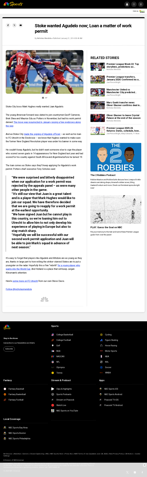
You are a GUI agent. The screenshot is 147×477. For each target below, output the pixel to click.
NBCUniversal (18, 460)
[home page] (13, 4)
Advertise (17, 454)
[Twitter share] (14, 25)
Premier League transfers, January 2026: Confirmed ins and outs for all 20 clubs (124, 78)
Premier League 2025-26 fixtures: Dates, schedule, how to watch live (123, 129)
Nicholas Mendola (44, 38)
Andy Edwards (126, 134)
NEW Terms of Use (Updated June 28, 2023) (91, 454)
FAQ (47, 454)
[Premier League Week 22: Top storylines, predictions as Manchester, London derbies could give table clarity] (97, 67)
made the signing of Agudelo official (42, 134)
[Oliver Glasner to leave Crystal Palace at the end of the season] (97, 118)
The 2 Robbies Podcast (103, 175)
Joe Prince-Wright (113, 82)
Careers (25, 454)
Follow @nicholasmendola (19, 289)
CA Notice (129, 454)
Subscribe (9, 349)
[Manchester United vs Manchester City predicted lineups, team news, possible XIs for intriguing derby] (97, 92)
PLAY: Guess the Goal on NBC (106, 227)
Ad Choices (7, 454)
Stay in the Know (10, 338)
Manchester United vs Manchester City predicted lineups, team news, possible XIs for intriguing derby (124, 91)
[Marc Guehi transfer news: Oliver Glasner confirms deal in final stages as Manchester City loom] (97, 105)
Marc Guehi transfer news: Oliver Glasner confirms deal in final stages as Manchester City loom (123, 104)
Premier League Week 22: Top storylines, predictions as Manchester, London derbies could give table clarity (123, 65)
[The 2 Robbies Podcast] (115, 157)
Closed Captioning (37, 454)
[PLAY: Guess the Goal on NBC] (115, 209)
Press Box (69, 454)
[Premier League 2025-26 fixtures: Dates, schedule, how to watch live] (97, 131)
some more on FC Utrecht (25, 281)
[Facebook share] (8, 25)
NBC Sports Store (56, 454)
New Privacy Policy (116, 454)
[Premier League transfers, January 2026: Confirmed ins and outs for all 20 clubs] (97, 79)
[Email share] (20, 25)
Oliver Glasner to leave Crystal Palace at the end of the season (124, 116)
